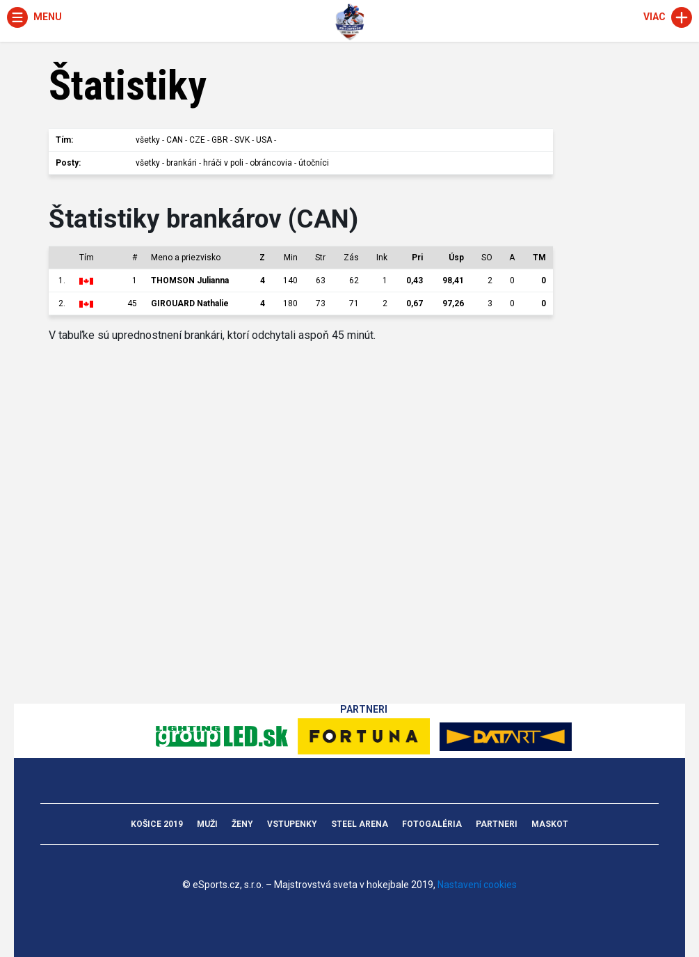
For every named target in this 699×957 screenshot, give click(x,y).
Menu (34, 16)
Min (291, 257)
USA (264, 140)
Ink (381, 257)
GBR (219, 140)
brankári (181, 163)
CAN (174, 140)
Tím (86, 257)
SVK (242, 140)
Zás (351, 257)
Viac (667, 16)
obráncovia (271, 163)
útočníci (313, 163)
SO (486, 257)
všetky (148, 140)
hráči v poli (223, 163)
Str (320, 257)
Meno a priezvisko (185, 257)
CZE (197, 140)
